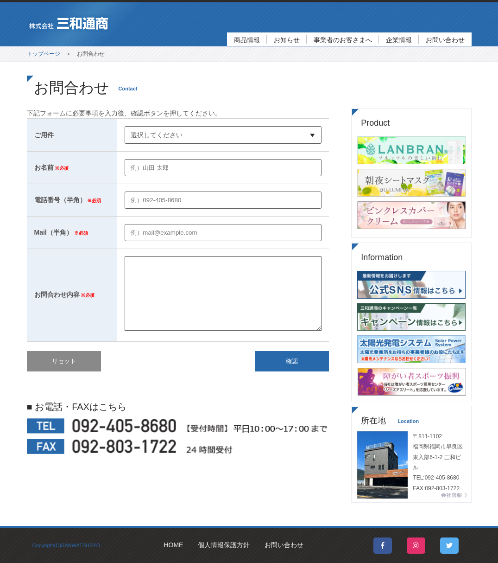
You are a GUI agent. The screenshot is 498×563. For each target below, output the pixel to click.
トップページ (43, 54)
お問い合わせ (445, 40)
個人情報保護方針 (224, 545)
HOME (173, 545)
